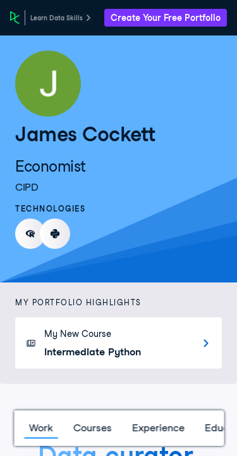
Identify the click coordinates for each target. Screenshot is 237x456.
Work (40, 428)
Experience (157, 428)
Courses (92, 428)
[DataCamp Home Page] (15, 17)
